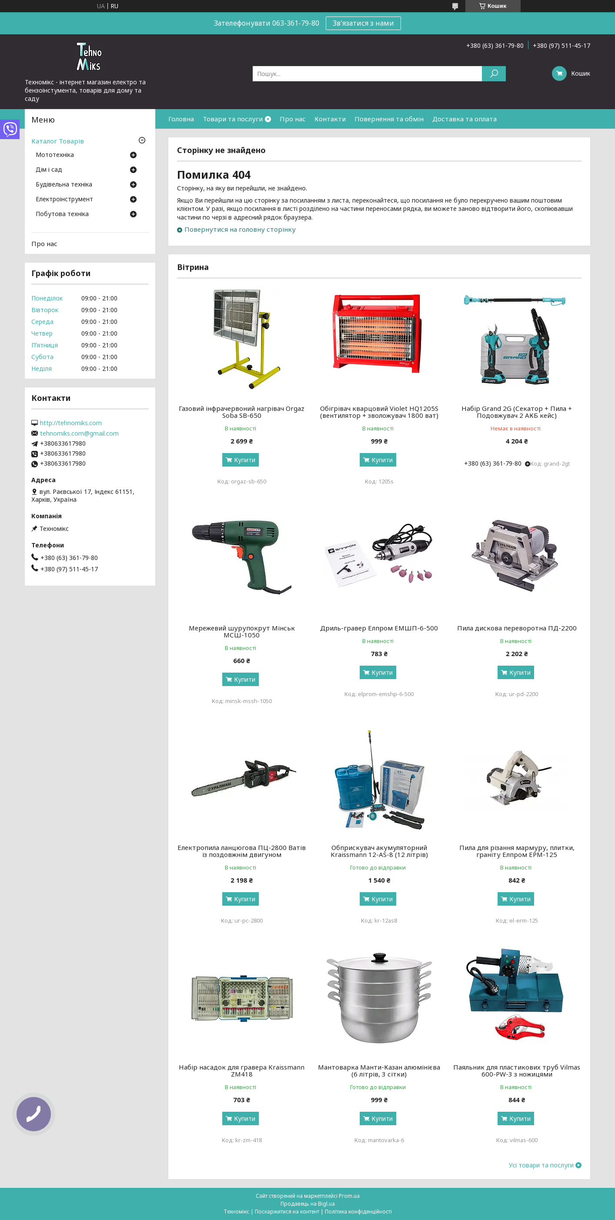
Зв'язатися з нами (363, 23)
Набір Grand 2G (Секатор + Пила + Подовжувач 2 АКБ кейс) (516, 412)
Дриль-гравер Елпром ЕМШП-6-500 (379, 627)
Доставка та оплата (464, 118)
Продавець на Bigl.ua (308, 1203)
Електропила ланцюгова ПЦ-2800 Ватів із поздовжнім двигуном (241, 851)
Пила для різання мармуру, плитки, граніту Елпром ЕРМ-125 (517, 851)
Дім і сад (49, 170)
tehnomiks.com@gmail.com (79, 433)
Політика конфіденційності (358, 1211)
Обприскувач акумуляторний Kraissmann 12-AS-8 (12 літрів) (379, 851)
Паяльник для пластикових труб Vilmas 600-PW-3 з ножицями (516, 1070)
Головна (181, 118)
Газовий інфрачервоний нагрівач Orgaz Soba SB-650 (241, 412)
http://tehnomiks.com (71, 423)
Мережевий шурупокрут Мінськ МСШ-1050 (242, 631)
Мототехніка (55, 155)
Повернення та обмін (389, 118)
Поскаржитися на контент (287, 1211)
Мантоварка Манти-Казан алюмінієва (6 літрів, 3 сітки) (379, 1070)
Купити (244, 460)
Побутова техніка (62, 214)
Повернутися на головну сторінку (240, 229)
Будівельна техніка (64, 184)
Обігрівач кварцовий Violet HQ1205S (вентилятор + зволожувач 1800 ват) (379, 412)
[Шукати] (494, 73)
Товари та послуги (233, 118)
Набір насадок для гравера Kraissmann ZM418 (241, 1070)
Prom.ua (349, 1196)
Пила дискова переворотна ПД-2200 (517, 627)
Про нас (293, 118)
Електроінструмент (64, 199)
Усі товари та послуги (541, 1165)
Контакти (330, 118)
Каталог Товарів (57, 141)
